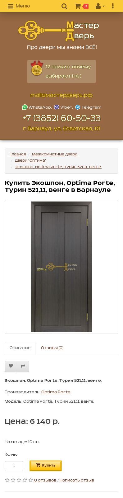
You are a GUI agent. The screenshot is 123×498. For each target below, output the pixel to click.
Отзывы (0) (52, 348)
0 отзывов (45, 480)
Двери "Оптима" (30, 161)
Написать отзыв (77, 480)
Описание (20, 348)
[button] (19, 6)
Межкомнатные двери (54, 154)
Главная (18, 154)
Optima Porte (55, 392)
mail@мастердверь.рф (61, 95)
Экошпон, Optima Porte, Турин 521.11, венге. (58, 167)
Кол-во (11, 455)
